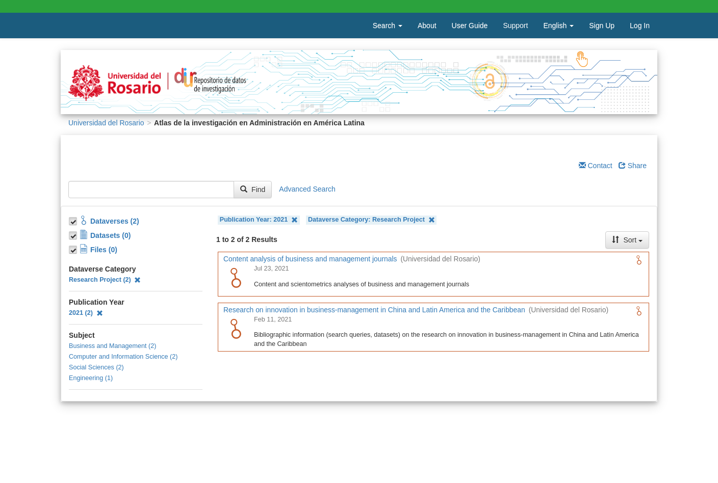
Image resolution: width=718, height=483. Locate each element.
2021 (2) (86, 312)
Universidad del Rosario (106, 123)
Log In (640, 25)
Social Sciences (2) (96, 367)
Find (252, 189)
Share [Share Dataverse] (633, 166)
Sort (627, 240)
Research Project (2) (105, 279)
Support (515, 25)
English (558, 25)
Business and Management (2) (113, 346)
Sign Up (601, 25)
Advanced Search (307, 189)
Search (387, 25)
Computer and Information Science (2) (123, 356)
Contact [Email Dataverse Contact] (595, 166)
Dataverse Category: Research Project (371, 220)
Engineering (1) (91, 378)
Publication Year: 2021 (259, 220)
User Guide (470, 25)
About (427, 25)
